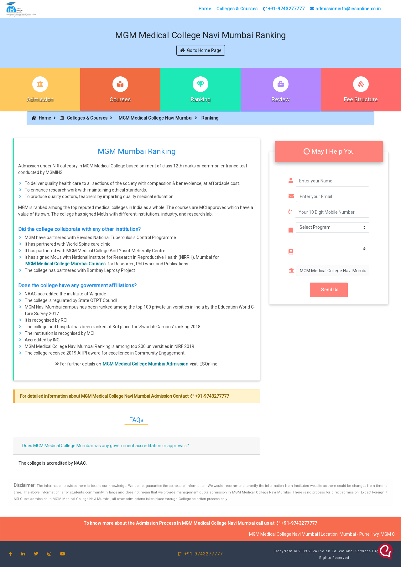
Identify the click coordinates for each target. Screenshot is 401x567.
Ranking (201, 99)
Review (281, 99)
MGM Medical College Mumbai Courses (65, 263)
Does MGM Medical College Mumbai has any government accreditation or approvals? (105, 445)
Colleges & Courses (237, 8)
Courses (120, 99)
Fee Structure (361, 99)
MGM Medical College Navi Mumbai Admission (126, 396)
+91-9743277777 (284, 8)
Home (205, 8)
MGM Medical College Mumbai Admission (145, 363)
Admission (40, 99)
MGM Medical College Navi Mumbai (156, 117)
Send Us (329, 289)
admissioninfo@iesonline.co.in (345, 8)
